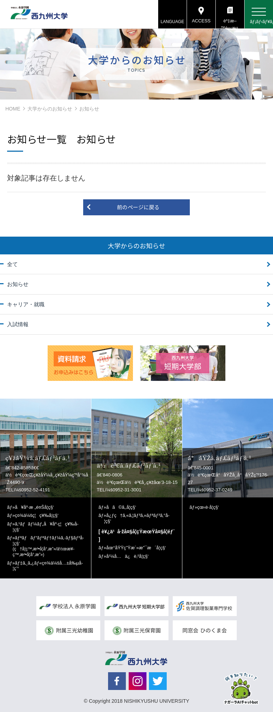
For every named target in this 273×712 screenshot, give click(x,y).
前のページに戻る (138, 207)
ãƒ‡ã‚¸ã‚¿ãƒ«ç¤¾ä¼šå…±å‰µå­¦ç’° (48, 565)
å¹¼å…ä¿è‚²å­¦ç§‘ (127, 556)
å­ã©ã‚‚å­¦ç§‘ (121, 507)
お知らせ (17, 284)
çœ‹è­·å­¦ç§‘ (208, 507)
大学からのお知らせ (49, 109)
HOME (12, 109)
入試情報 (17, 324)
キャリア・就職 (25, 304)
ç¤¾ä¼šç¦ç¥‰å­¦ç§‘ (37, 515)
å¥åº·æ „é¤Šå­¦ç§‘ (34, 507)
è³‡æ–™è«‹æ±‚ (229, 23)
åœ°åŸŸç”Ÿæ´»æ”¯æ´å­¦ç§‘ (136, 547)
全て (12, 264)
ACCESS (201, 21)
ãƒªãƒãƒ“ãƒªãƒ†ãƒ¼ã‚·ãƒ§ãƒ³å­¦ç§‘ (48, 546)
